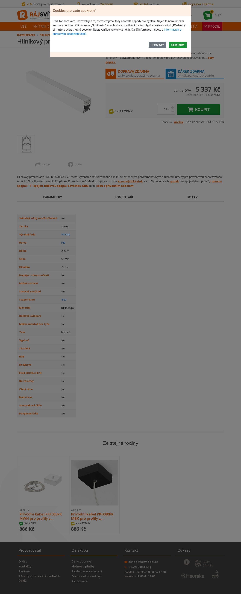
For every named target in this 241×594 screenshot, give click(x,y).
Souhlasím (177, 44)
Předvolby (157, 44)
